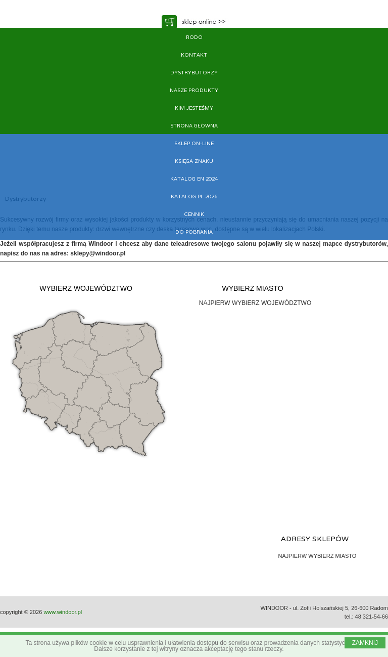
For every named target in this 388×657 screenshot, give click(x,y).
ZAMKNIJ (365, 642)
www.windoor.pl (62, 612)
